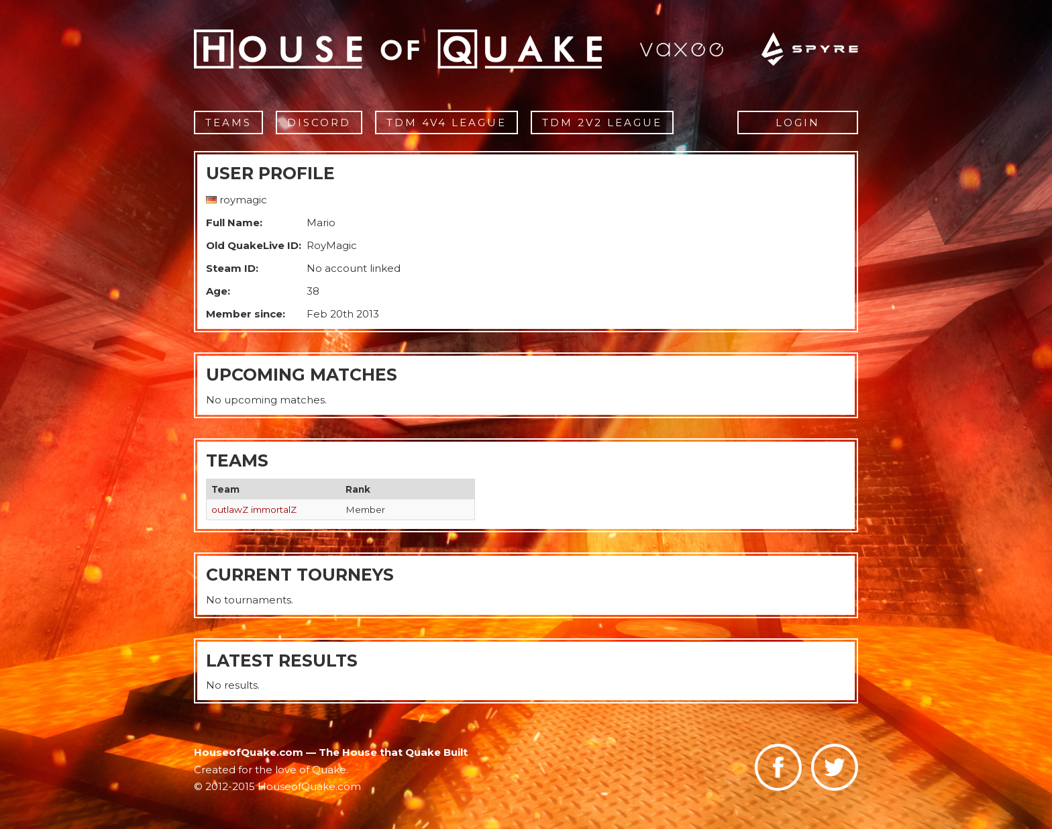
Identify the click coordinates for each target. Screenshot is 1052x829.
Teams (228, 122)
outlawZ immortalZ (254, 509)
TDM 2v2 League (602, 122)
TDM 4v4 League (446, 122)
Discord (319, 122)
